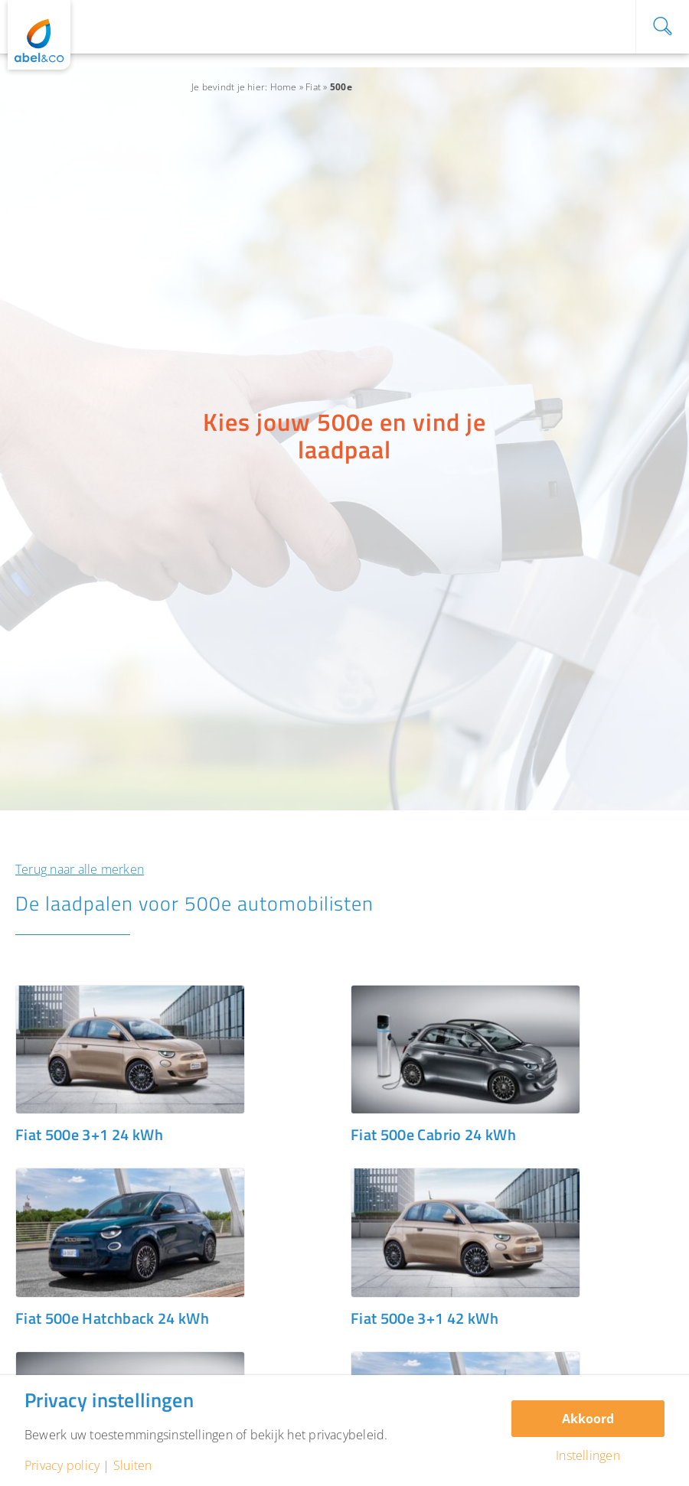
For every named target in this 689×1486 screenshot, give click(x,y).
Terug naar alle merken (79, 869)
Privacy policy (62, 1465)
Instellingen (588, 1455)
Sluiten (132, 1465)
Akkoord (588, 1418)
